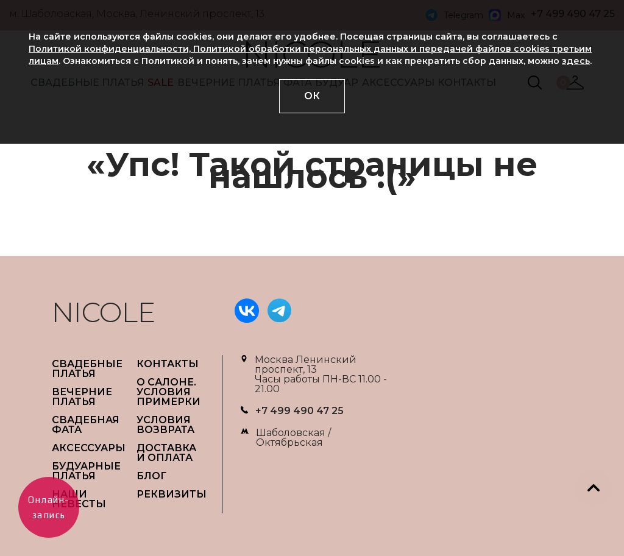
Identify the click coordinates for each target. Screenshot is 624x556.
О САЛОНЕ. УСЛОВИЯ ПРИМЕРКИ (168, 391)
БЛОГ (151, 476)
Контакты (167, 364)
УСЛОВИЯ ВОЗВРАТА (165, 424)
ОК (312, 96)
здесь (576, 60)
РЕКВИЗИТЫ (171, 494)
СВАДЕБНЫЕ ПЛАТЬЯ (87, 368)
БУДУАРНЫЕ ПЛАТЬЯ (86, 471)
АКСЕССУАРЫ (89, 448)
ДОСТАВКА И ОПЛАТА (166, 452)
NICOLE (103, 312)
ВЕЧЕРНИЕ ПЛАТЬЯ (82, 396)
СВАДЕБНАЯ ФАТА (85, 424)
